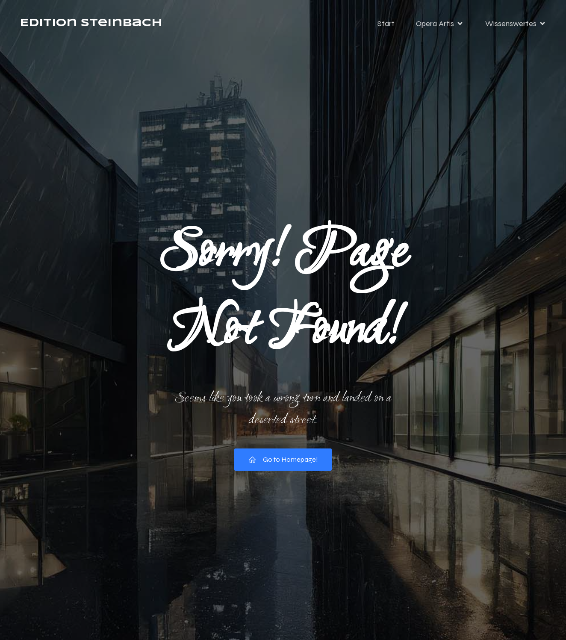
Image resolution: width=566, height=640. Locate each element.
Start (386, 23)
